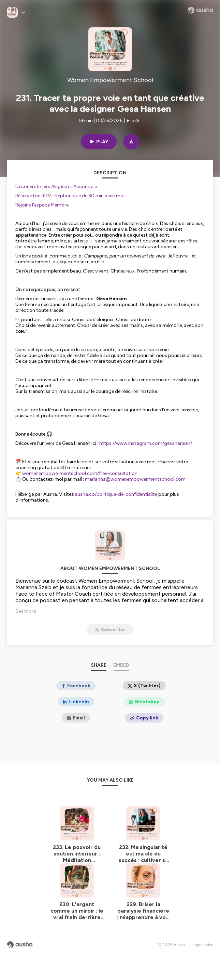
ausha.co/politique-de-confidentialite (116, 494)
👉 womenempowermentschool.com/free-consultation (76, 473)
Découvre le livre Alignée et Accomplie (56, 186)
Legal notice (202, 944)
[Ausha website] (200, 10)
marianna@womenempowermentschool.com (135, 479)
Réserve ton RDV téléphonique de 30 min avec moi (69, 196)
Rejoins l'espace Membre (42, 205)
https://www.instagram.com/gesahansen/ (145, 443)
